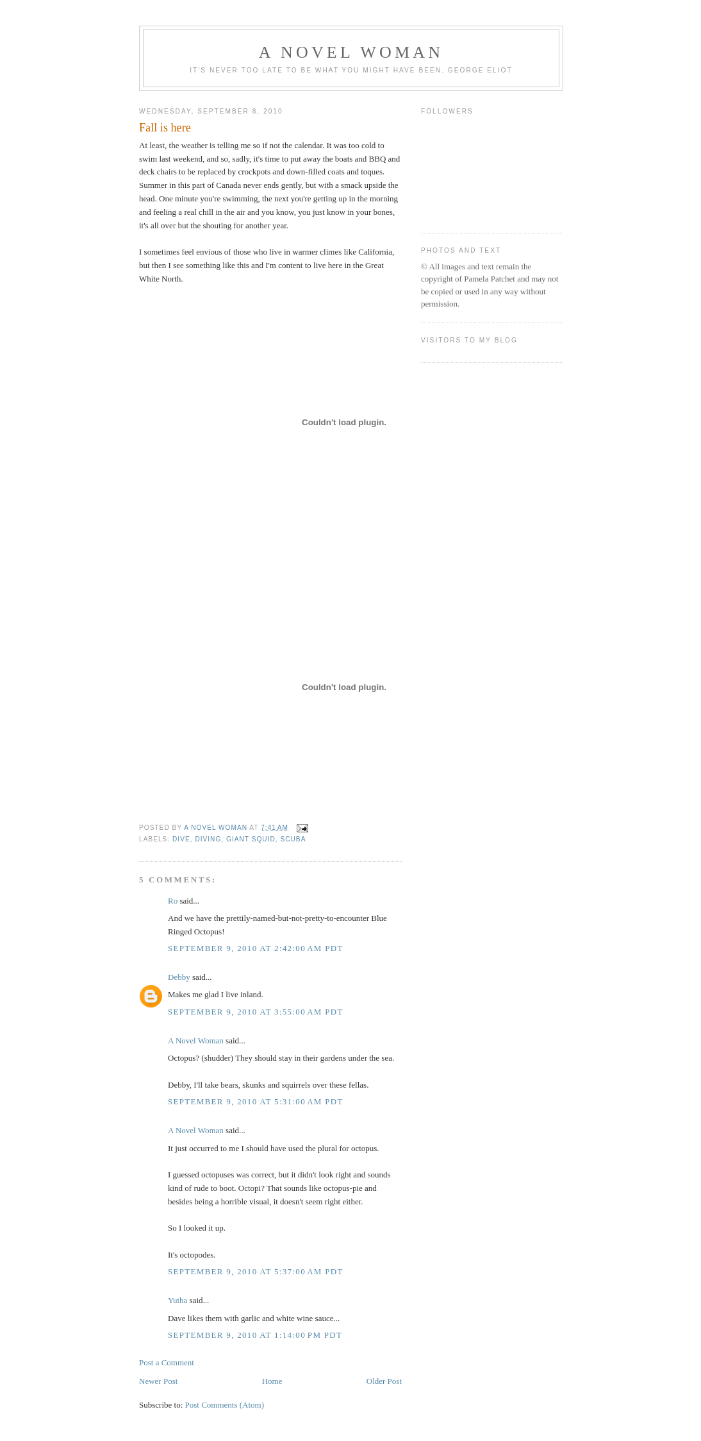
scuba (293, 839)
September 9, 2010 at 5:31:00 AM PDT (255, 1101)
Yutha (177, 1300)
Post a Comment (166, 1362)
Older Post (384, 1381)
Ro (172, 901)
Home (272, 1381)
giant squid (251, 839)
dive (181, 839)
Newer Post (158, 1381)
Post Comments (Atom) (225, 1405)
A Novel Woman (351, 52)
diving (208, 839)
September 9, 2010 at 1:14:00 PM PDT (255, 1335)
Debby (179, 977)
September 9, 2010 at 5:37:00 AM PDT (255, 1271)
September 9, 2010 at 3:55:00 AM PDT (255, 1011)
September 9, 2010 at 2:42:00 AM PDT (255, 948)
